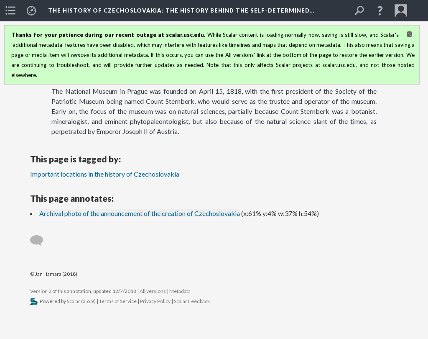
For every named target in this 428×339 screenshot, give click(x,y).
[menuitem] (10, 10)
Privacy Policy (155, 301)
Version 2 (40, 291)
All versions (153, 291)
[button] (379, 10)
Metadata (180, 291)
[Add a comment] (40, 240)
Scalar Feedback (192, 301)
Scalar (73, 301)
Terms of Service (118, 301)
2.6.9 (88, 301)
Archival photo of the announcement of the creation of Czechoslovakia (139, 213)
